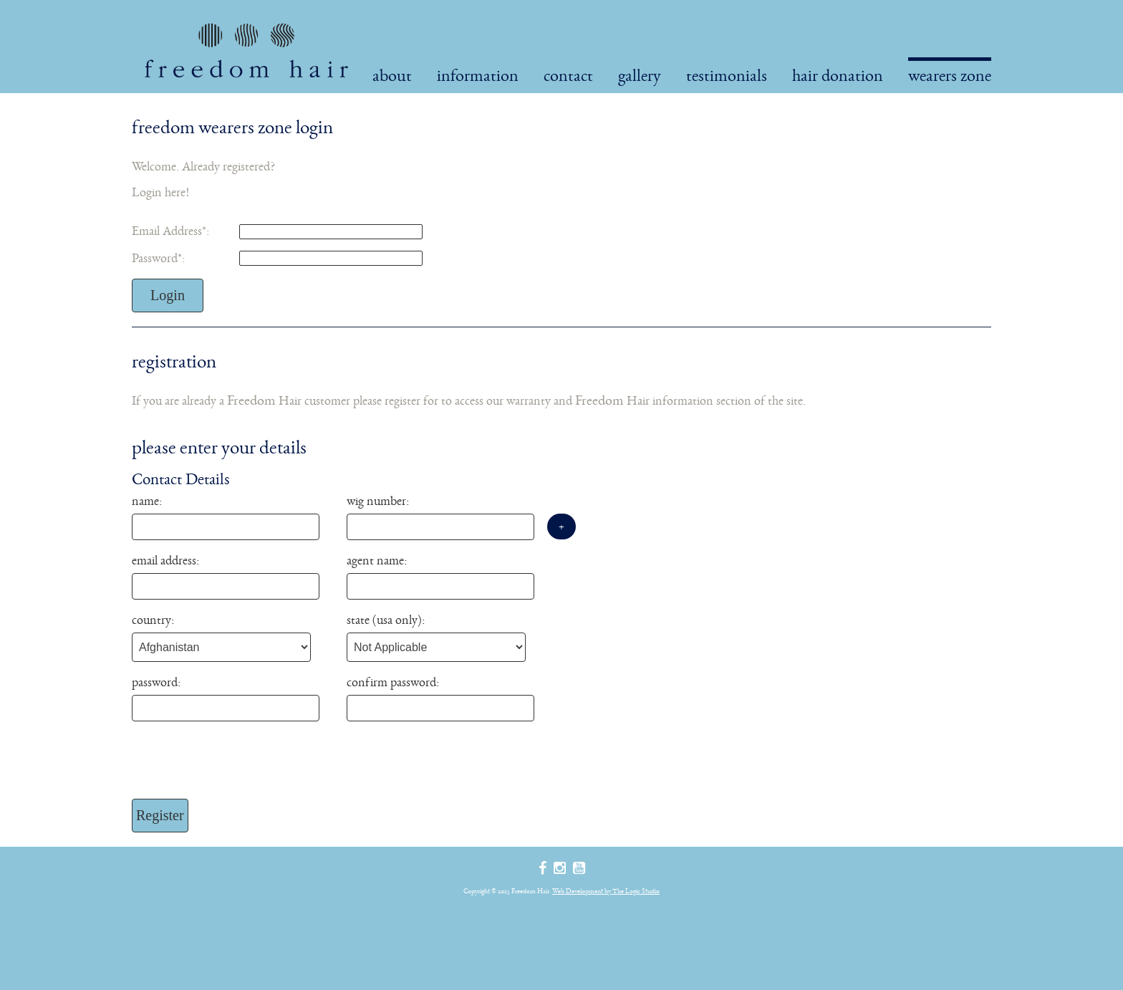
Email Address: (170, 230)
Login (167, 295)
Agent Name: (377, 560)
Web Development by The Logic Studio (606, 890)
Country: (153, 619)
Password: (158, 257)
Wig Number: (378, 500)
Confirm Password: (393, 682)
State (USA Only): (386, 619)
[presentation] (241, 764)
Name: (147, 500)
